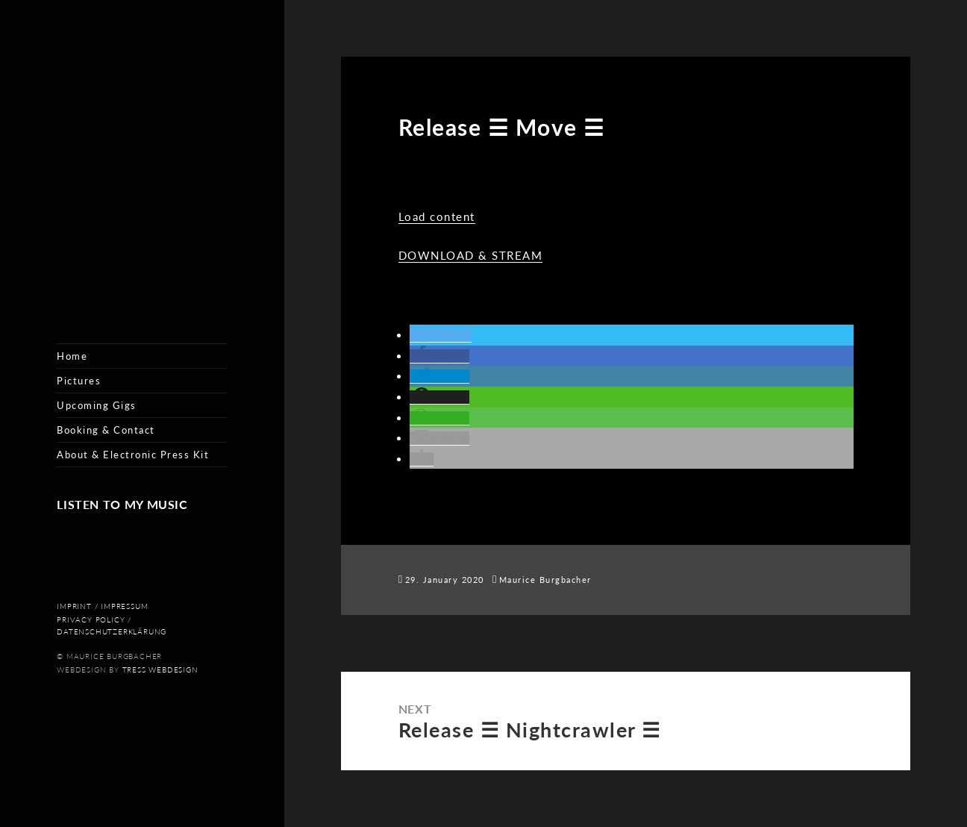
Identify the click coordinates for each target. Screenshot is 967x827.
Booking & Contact (106, 430)
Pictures (79, 381)
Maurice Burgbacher (545, 579)
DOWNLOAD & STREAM (470, 255)
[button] (441, 335)
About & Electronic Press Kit (133, 455)
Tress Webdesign (160, 670)
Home (72, 356)
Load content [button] (436, 216)
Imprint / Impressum (102, 606)
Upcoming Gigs (97, 405)
